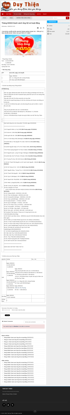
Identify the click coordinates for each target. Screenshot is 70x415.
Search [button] (45, 14)
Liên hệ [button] (38, 14)
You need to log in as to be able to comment (16, 326)
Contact (15, 394)
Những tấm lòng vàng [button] (29, 14)
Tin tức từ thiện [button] (17, 14)
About (3, 394)
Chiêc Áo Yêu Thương (20, 287)
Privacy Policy (9, 394)
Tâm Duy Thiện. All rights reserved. (14, 413)
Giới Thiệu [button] (8, 14)
